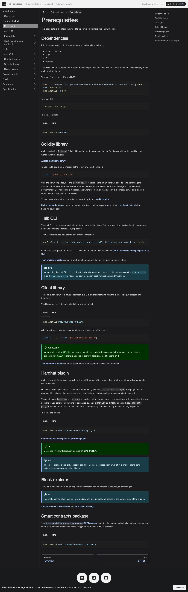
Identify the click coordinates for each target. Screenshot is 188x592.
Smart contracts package (167, 40)
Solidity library (161, 18)
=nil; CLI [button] (8, 54)
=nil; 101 (8, 31)
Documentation (33, 4)
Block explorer (162, 36)
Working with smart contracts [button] (14, 42)
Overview (9, 16)
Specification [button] (9, 89)
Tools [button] (5, 49)
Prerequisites (11, 26)
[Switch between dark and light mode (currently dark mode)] (162, 4)
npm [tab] (45, 123)
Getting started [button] (11, 21)
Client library (161, 27)
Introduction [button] (9, 11)
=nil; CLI (159, 22)
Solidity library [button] (11, 64)
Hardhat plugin (162, 31)
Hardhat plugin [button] (12, 59)
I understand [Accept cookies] (179, 587)
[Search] (176, 4)
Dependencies (162, 14)
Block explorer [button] (11, 69)
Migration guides (64, 4)
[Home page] (43, 12)
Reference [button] (8, 84)
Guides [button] (6, 79)
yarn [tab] (54, 123)
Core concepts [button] (10, 74)
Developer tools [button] (149, 4)
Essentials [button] (9, 36)
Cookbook (48, 4)
